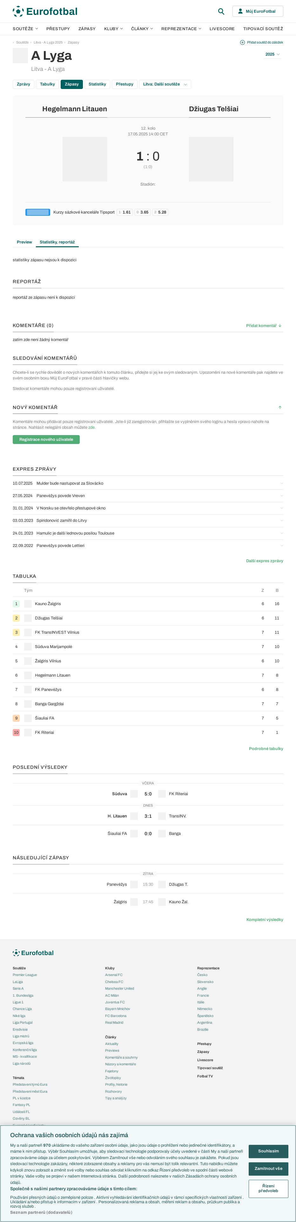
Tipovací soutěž (263, 29)
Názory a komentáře (120, 1064)
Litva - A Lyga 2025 (48, 42)
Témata (18, 1078)
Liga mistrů (21, 1036)
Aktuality (111, 1044)
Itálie (200, 1002)
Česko (202, 975)
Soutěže (25, 29)
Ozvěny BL (21, 1118)
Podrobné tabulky (266, 749)
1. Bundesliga (23, 995)
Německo (204, 1009)
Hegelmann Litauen (74, 109)
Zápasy (87, 29)
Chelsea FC (114, 982)
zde (91, 427)
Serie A (18, 988)
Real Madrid (114, 1022)
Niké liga (19, 1016)
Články (110, 1037)
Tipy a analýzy (116, 1098)
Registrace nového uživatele (46, 439)
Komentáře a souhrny (121, 1057)
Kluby (113, 29)
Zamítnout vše (268, 1168)
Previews (112, 1050)
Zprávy (23, 84)
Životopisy (113, 1078)
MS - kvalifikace (25, 1056)
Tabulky (47, 84)
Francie (203, 995)
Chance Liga (22, 1009)
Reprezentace (181, 29)
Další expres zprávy (264, 561)
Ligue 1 (18, 1002)
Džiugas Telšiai (214, 109)
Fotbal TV (205, 1076)
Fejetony (111, 1071)
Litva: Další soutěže (165, 84)
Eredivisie (20, 1029)
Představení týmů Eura (30, 1084)
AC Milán (112, 995)
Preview (24, 242)
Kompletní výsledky (264, 920)
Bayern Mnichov (117, 1009)
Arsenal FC (114, 975)
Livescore (222, 29)
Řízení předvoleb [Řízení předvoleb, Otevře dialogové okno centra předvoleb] (268, 1188)
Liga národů (21, 1063)
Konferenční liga (25, 1050)
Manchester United (119, 988)
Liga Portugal (22, 1022)
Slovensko (205, 982)
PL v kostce (21, 1098)
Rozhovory (113, 1091)
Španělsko (205, 1016)
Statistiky (97, 84)
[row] (148, 604)
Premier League (25, 975)
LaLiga (18, 982)
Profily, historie (116, 1084)
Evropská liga (23, 1043)
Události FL (21, 1112)
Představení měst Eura (30, 1091)
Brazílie (202, 1029)
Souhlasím (268, 1151)
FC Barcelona (115, 1016)
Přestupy (58, 29)
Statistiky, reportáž (57, 242)
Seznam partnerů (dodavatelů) (41, 1212)
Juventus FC (115, 1002)
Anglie (202, 988)
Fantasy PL (21, 1105)
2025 (273, 54)
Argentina (204, 1022)
